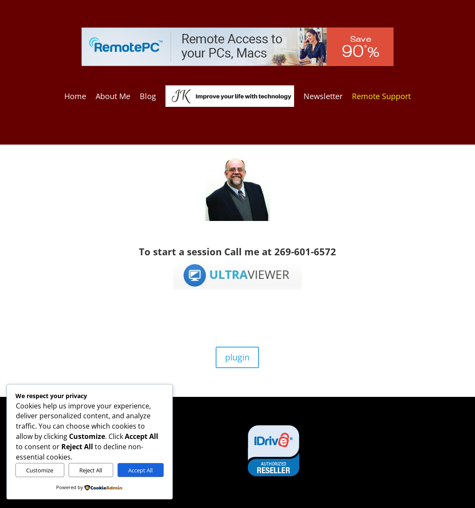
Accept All (140, 470)
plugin (237, 357)
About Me (113, 96)
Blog (148, 96)
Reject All (90, 470)
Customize (39, 470)
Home (75, 96)
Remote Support (381, 96)
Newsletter (323, 96)
